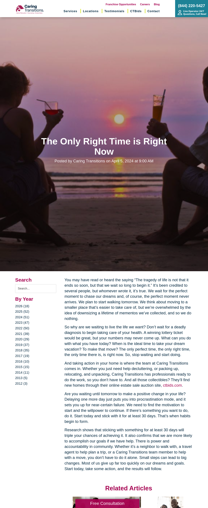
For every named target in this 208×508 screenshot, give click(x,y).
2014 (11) (22, 372)
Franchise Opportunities (121, 4)
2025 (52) (22, 311)
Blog (157, 4)
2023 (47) (22, 322)
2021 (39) (22, 334)
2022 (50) (22, 328)
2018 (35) (22, 350)
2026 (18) (22, 306)
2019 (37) (22, 345)
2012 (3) (21, 383)
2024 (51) (22, 317)
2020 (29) (22, 339)
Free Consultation (107, 503)
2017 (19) (22, 356)
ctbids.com (172, 385)
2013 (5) (21, 378)
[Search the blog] (35, 288)
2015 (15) (22, 367)
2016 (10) (22, 361)
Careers (145, 4)
